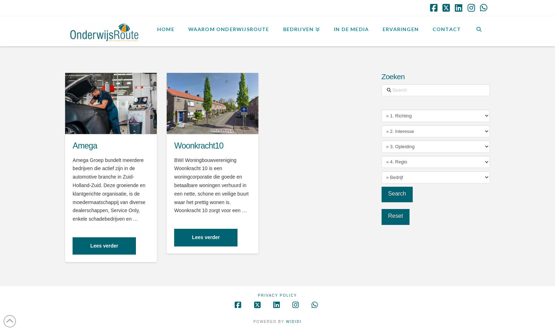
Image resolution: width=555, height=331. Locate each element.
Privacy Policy (277, 295)
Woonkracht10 (198, 145)
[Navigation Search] (479, 30)
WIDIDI (294, 322)
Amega (85, 145)
